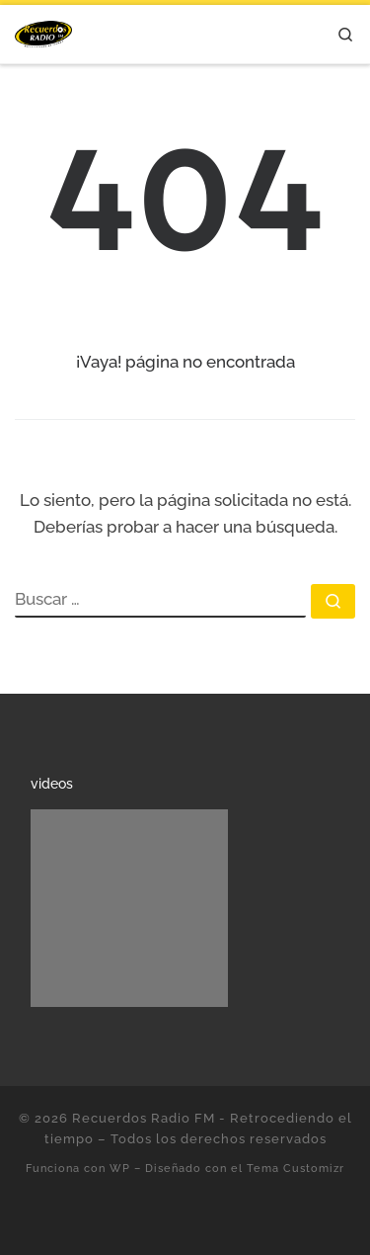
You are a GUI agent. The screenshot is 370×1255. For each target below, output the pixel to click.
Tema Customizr (295, 1168)
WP (120, 1168)
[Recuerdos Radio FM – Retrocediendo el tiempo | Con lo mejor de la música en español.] (43, 31)
